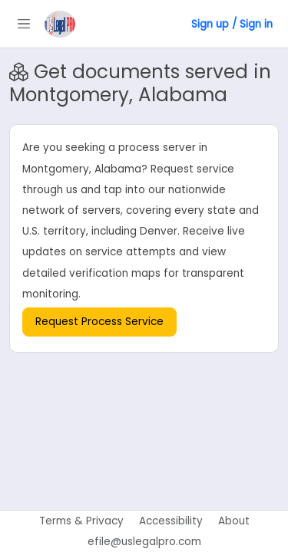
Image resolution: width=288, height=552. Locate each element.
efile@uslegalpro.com (144, 541)
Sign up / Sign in (232, 24)
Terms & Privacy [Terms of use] (81, 521)
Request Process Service (99, 321)
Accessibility (171, 521)
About (234, 521)
